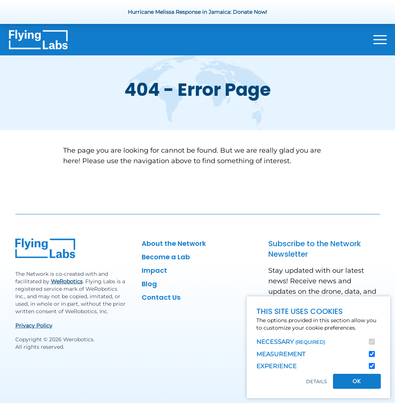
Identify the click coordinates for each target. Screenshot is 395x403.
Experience (276, 366)
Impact (154, 270)
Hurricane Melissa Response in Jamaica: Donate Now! (197, 12)
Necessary (290, 341)
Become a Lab (166, 257)
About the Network (174, 243)
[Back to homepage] (38, 39)
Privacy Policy (33, 325)
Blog (149, 283)
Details (316, 381)
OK (356, 381)
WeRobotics (67, 281)
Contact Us (161, 297)
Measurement (280, 354)
